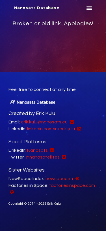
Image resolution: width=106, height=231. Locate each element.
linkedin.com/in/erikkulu (51, 129)
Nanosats (37, 150)
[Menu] (88, 8)
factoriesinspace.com (72, 185)
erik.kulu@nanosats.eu (44, 122)
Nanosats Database (36, 7)
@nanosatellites (42, 157)
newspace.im (59, 178)
